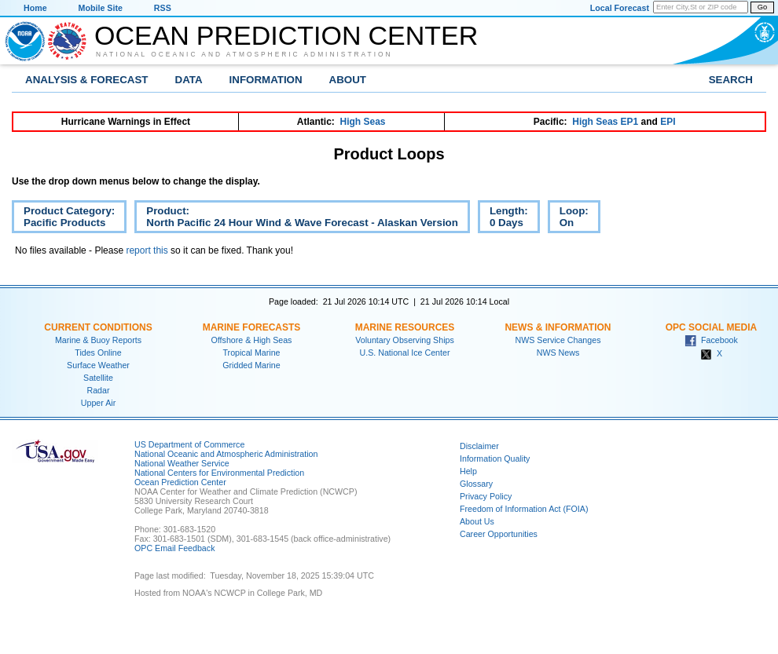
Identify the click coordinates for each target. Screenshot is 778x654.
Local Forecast (619, 8)
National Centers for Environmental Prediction (219, 472)
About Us (477, 521)
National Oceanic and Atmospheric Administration (244, 54)
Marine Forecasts (252, 327)
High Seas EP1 (605, 121)
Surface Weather (98, 365)
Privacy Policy (486, 496)
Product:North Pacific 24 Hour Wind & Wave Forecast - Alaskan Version (296, 219)
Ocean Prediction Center (286, 35)
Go (762, 7)
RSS (162, 8)
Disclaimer (479, 446)
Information (266, 80)
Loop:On (568, 219)
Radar (97, 390)
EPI (667, 121)
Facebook (711, 340)
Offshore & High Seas (251, 340)
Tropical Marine (251, 352)
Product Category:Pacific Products (63, 219)
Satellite (98, 377)
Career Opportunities (499, 534)
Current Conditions (98, 327)
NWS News (558, 352)
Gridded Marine (251, 365)
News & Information (558, 327)
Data (189, 80)
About (347, 80)
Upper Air (98, 402)
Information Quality (495, 458)
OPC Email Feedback (174, 548)
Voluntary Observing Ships (404, 340)
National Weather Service (181, 463)
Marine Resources (405, 327)
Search (731, 80)
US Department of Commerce (189, 444)
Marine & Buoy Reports (98, 340)
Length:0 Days (503, 219)
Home (35, 8)
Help (468, 471)
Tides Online (98, 352)
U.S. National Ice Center (405, 352)
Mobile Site (101, 8)
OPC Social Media (711, 327)
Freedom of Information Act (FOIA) (524, 508)
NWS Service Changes (558, 340)
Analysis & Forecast (87, 80)
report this (146, 250)
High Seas (363, 121)
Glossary (476, 483)
